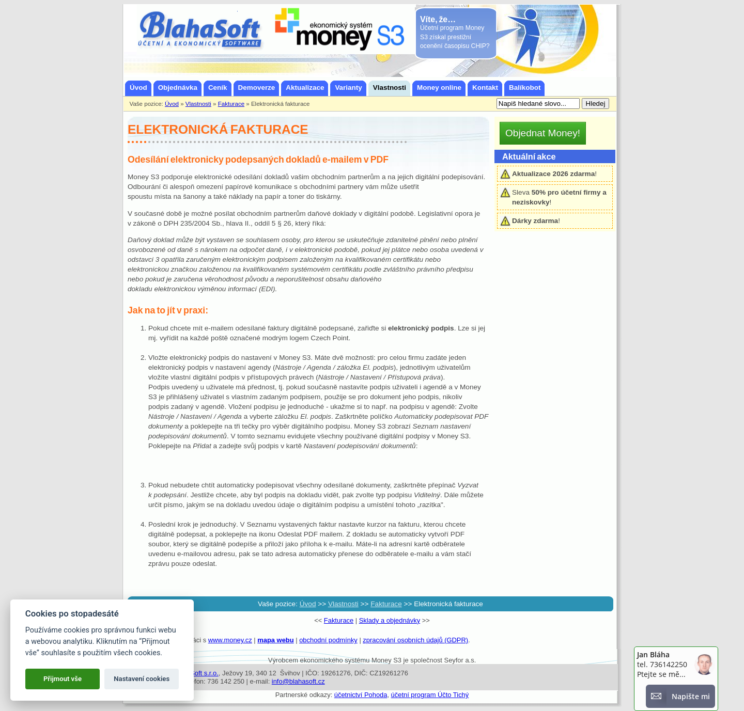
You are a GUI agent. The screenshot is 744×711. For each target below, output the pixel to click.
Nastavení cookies (141, 679)
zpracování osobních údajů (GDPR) (415, 640)
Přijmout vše (62, 679)
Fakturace (338, 620)
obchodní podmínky (328, 640)
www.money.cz (230, 640)
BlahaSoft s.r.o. (196, 673)
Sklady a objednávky (389, 620)
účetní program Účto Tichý (430, 695)
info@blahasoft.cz (298, 681)
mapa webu (275, 640)
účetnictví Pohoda (361, 695)
